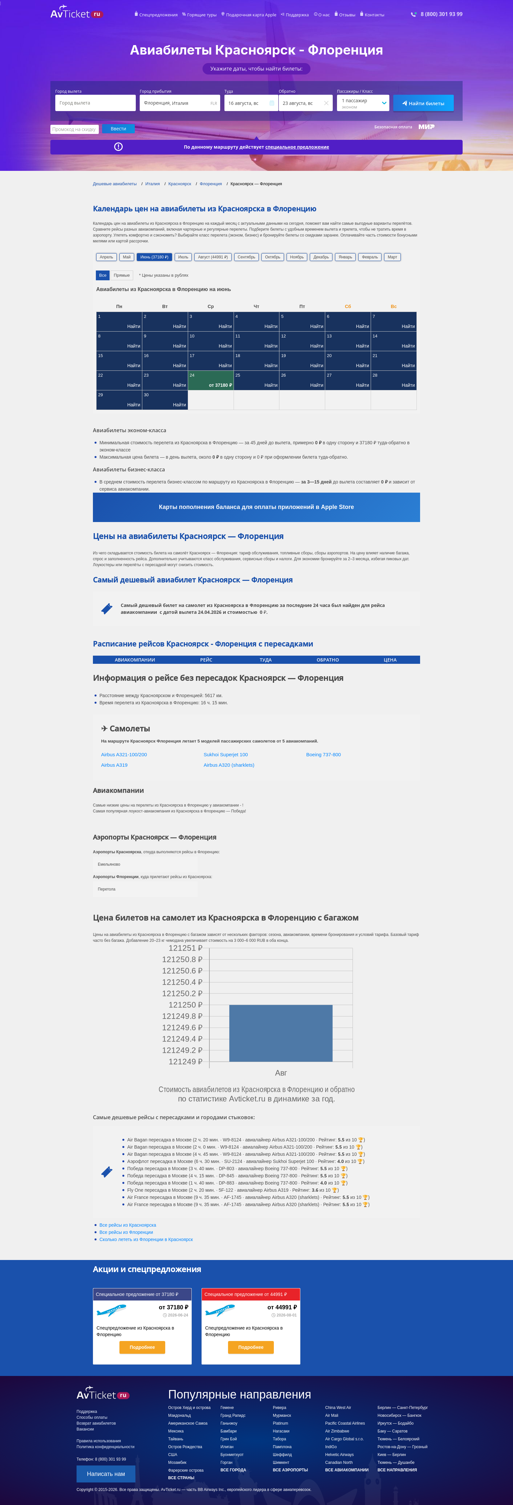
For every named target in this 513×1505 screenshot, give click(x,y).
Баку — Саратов (393, 1430)
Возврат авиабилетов (96, 1422)
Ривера (279, 1407)
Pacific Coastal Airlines (345, 1422)
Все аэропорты (290, 1469)
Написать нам (106, 1473)
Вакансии (85, 1428)
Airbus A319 (114, 764)
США (172, 1454)
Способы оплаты (92, 1417)
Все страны (181, 1477)
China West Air (338, 1407)
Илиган (227, 1446)
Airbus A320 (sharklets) (229, 764)
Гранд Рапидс (233, 1415)
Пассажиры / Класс (355, 91)
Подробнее (142, 1346)
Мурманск (282, 1415)
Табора (279, 1438)
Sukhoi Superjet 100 (226, 754)
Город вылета (68, 91)
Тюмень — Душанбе (396, 1462)
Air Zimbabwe (337, 1430)
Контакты (369, 15)
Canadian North (339, 1462)
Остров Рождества (185, 1446)
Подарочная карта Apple (251, 15)
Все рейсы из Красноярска (127, 1224)
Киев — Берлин (392, 1454)
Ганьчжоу (229, 1422)
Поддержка (295, 15)
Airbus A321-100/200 (124, 754)
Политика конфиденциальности (105, 1446)
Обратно (287, 91)
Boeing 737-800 (323, 754)
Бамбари (229, 1430)
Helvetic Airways (339, 1454)
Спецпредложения (164, 15)
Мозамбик (177, 1462)
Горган (226, 1462)
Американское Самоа (187, 1422)
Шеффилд (282, 1454)
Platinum (280, 1422)
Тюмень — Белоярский (398, 1438)
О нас (320, 15)
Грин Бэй (229, 1438)
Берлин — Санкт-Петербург (403, 1407)
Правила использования (99, 1440)
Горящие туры (205, 15)
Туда (228, 91)
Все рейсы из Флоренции (126, 1231)
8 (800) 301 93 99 (442, 14)
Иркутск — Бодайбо (396, 1422)
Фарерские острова (185, 1469)
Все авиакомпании (347, 1469)
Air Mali (331, 1415)
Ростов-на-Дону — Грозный (403, 1446)
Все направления (397, 1469)
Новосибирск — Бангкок (399, 1415)
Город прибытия (155, 91)
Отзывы (342, 15)
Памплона (282, 1446)
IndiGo (331, 1446)
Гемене (227, 1407)
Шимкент (281, 1462)
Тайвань (175, 1438)
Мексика (176, 1430)
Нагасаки (281, 1430)
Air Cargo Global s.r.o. (344, 1438)
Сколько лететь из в (146, 1238)
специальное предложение (297, 146)
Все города (233, 1469)
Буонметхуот (232, 1454)
